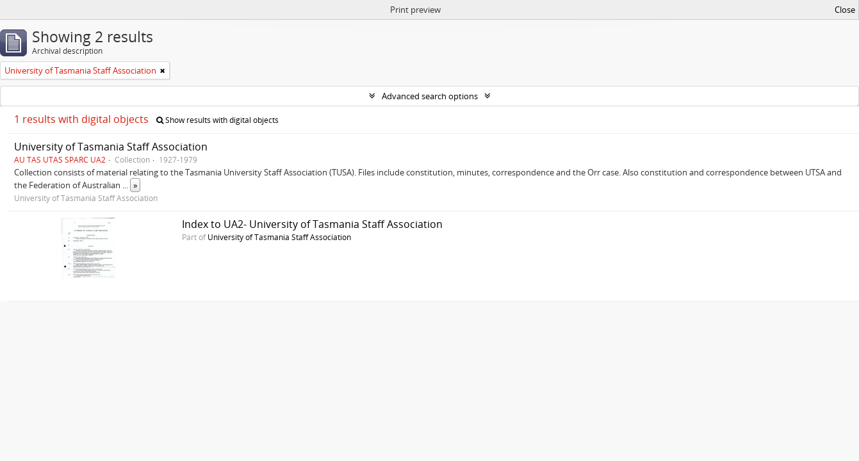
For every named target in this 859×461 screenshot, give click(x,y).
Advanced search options (430, 96)
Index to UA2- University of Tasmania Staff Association (312, 224)
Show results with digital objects (217, 120)
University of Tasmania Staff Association (111, 147)
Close (845, 9)
